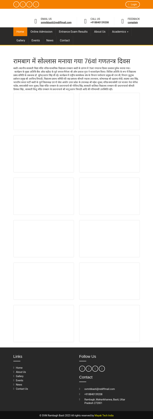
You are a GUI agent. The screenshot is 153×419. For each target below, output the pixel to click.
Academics (120, 31)
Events (36, 40)
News (49, 40)
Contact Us (22, 388)
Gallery (21, 40)
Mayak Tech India (104, 415)
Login (132, 4)
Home (20, 31)
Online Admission (42, 31)
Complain (133, 22)
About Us (99, 31)
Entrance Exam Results (73, 31)
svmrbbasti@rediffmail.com (56, 22)
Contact (65, 40)
